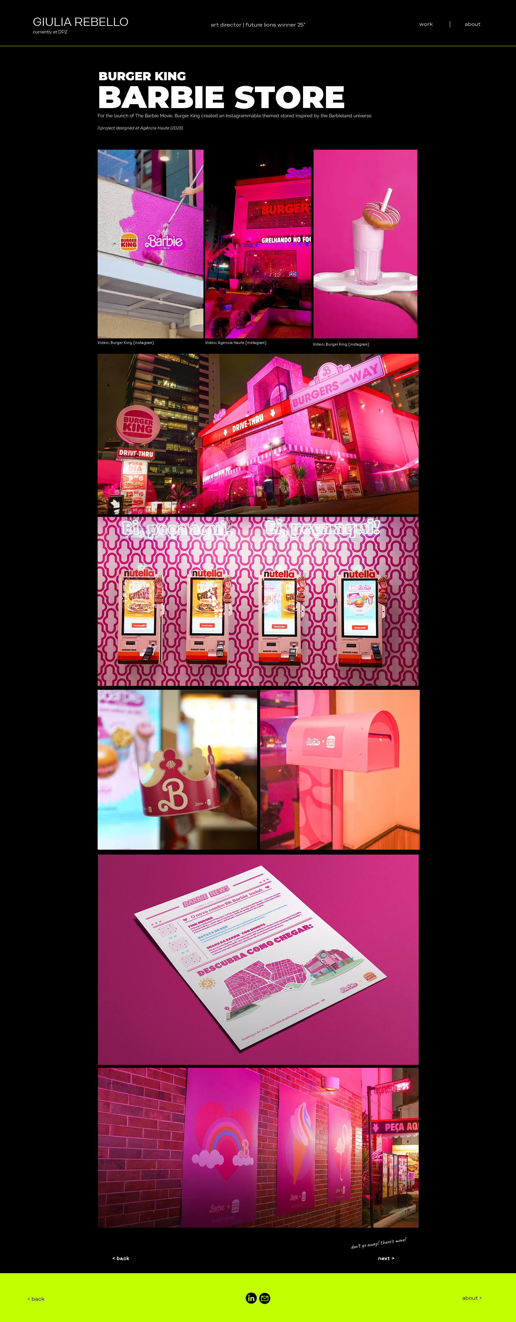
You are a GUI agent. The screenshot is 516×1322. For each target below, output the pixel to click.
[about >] (472, 1298)
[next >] (386, 1258)
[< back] (121, 1258)
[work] (426, 24)
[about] (472, 24)
